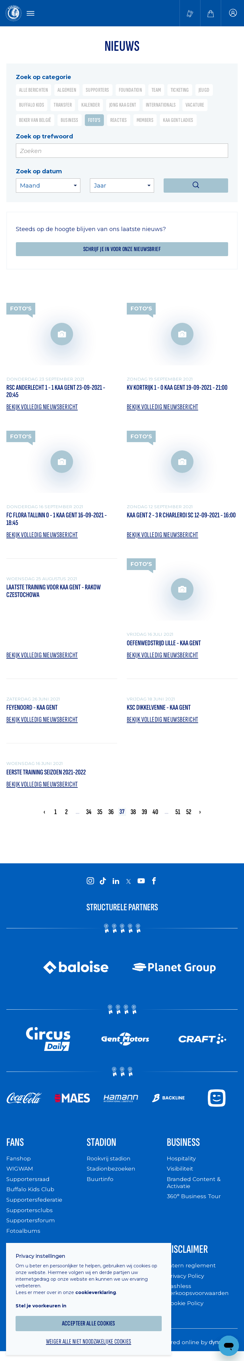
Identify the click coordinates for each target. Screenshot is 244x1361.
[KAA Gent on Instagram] (90, 885)
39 (144, 815)
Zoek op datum (39, 172)
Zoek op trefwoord (44, 137)
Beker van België (35, 120)
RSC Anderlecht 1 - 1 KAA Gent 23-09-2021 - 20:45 (60, 392)
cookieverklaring (99, 1288)
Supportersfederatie (34, 1204)
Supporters (97, 90)
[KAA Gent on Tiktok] (103, 885)
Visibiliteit (181, 1173)
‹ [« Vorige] (44, 815)
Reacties (118, 120)
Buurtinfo (100, 1184)
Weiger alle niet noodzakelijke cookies (92, 1337)
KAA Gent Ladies (178, 120)
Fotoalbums (23, 1235)
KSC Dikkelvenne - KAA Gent (162, 710)
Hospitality (182, 1163)
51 (177, 815)
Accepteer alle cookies (92, 1319)
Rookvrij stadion (110, 1163)
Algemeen (67, 90)
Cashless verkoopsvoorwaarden (199, 1295)
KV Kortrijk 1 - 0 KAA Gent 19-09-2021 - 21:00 (176, 392)
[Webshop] (210, 13)
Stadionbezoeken (112, 1173)
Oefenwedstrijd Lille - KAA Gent (168, 645)
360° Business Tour (194, 1201)
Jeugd (204, 90)
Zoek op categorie (43, 77)
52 (189, 815)
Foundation (130, 90)
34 (89, 815)
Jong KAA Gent (122, 105)
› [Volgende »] (200, 815)
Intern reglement (191, 1270)
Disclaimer (189, 1254)
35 (100, 815)
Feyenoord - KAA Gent (34, 710)
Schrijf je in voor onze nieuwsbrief (122, 249)
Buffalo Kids (31, 105)
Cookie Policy (186, 1308)
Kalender (90, 105)
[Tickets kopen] (190, 13)
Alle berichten (33, 90)
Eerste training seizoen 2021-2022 (50, 776)
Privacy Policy (187, 1281)
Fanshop (18, 1163)
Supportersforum (30, 1225)
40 (155, 815)
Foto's (94, 120)
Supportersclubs (29, 1214)
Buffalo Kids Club (31, 1194)
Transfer (63, 105)
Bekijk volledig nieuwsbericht (44, 408)
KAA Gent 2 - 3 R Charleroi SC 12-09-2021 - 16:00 (180, 520)
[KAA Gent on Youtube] (141, 885)
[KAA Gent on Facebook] (154, 885)
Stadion (103, 1147)
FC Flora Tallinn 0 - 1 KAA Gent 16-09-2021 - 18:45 (60, 520)
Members (145, 120)
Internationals (161, 105)
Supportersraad (28, 1184)
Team (156, 90)
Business (69, 120)
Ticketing (180, 90)
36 (111, 815)
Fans (15, 1147)
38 (133, 815)
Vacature (195, 105)
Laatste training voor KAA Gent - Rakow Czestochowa (58, 593)
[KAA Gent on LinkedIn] (115, 885)
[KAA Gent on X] (128, 885)
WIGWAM (20, 1173)
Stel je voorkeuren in (44, 1301)
